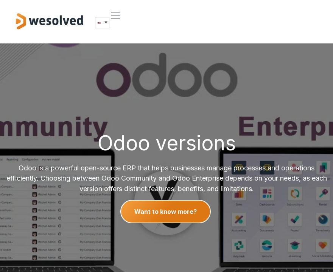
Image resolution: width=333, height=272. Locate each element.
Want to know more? (165, 211)
